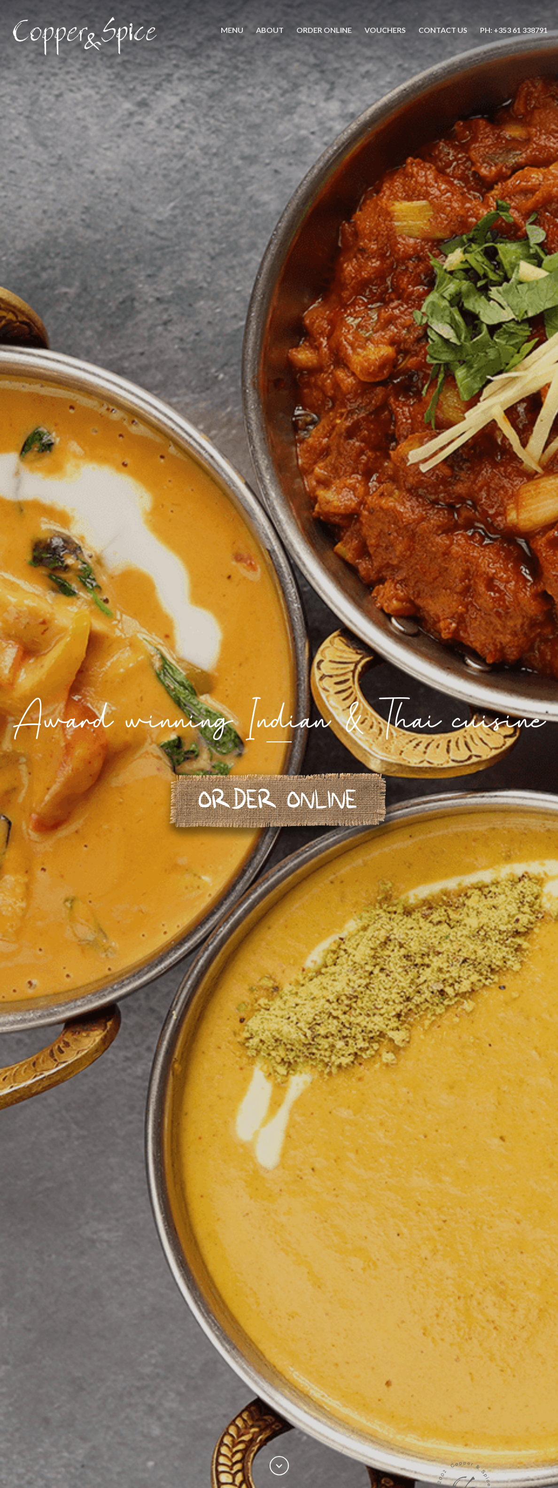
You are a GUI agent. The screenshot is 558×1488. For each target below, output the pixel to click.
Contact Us (442, 29)
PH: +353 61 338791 (514, 29)
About (270, 29)
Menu (232, 29)
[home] (86, 36)
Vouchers (385, 29)
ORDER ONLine (324, 29)
